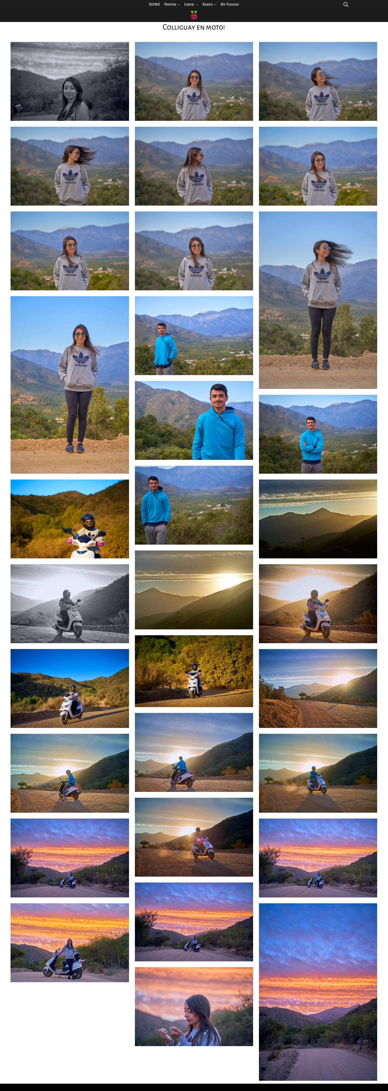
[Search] (345, 4)
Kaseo (209, 4)
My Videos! (230, 4)
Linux (191, 4)
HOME (154, 4)
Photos (172, 4)
